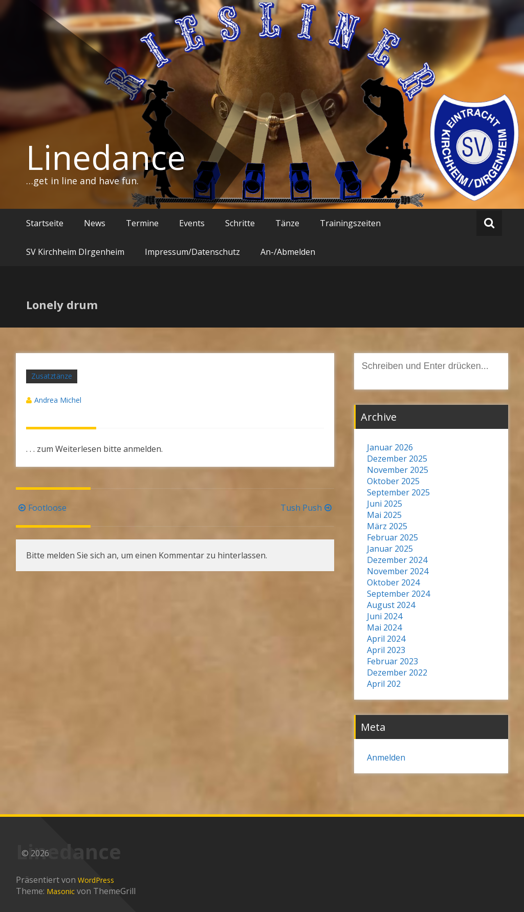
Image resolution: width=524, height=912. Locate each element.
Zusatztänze (51, 376)
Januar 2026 (390, 447)
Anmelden (386, 757)
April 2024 (386, 638)
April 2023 (386, 650)
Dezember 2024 (397, 560)
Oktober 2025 (393, 481)
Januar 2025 (390, 548)
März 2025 (387, 526)
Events (192, 223)
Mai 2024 (384, 627)
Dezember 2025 (397, 458)
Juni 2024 (384, 616)
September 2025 (398, 492)
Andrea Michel (57, 400)
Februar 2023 (392, 661)
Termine (142, 223)
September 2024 (398, 593)
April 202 (384, 683)
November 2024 (397, 571)
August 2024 (391, 605)
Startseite (44, 223)
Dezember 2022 (397, 672)
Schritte (240, 223)
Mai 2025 (384, 514)
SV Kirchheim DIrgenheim (75, 251)
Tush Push (307, 507)
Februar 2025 (392, 537)
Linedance (106, 157)
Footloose (41, 507)
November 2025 (397, 469)
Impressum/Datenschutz (192, 251)
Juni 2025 (384, 503)
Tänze (287, 223)
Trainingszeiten (350, 223)
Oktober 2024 (393, 582)
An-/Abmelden (287, 251)
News (94, 223)
